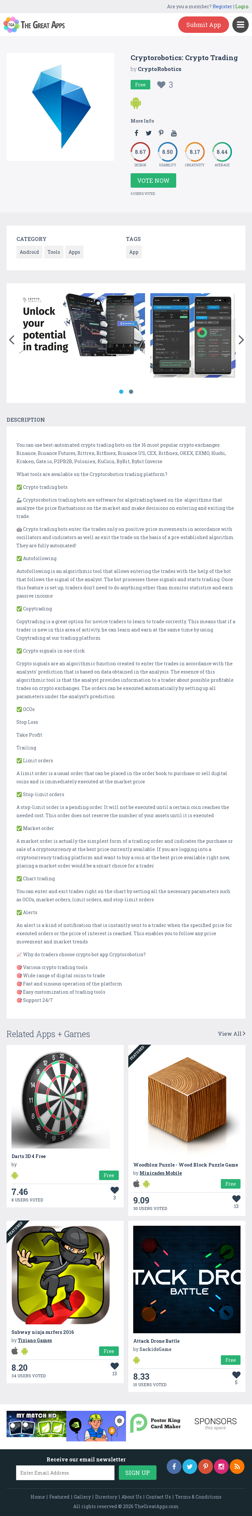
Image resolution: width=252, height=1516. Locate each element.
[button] (11, 338)
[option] (82, 326)
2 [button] (131, 392)
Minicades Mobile (160, 1173)
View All (231, 1033)
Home (38, 1497)
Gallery (82, 1497)
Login (242, 6)
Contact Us (158, 1497)
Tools (54, 252)
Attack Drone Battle (156, 1341)
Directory (106, 1497)
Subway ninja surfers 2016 (42, 1332)
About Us (131, 1497)
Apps (74, 252)
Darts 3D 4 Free (28, 1156)
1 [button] (121, 392)
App (133, 252)
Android (29, 252)
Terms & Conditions (198, 1497)
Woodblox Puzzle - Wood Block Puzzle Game (185, 1165)
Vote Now (153, 180)
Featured (59, 1497)
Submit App (203, 25)
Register (222, 6)
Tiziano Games (35, 1340)
